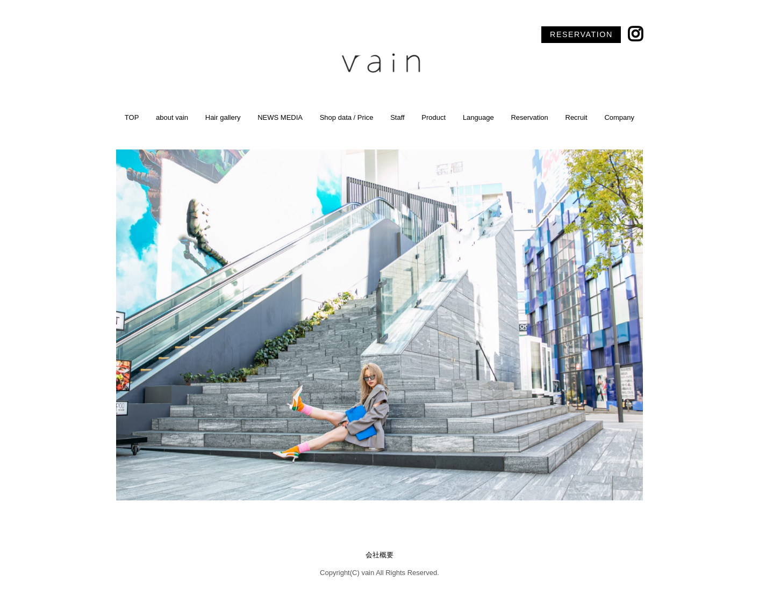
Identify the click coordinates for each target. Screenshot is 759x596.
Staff (397, 117)
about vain (172, 117)
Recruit (576, 117)
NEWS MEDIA (280, 117)
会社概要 (379, 555)
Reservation (529, 117)
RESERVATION (581, 34)
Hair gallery (223, 117)
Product (433, 117)
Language (478, 117)
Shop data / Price (347, 117)
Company (619, 117)
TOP (132, 117)
